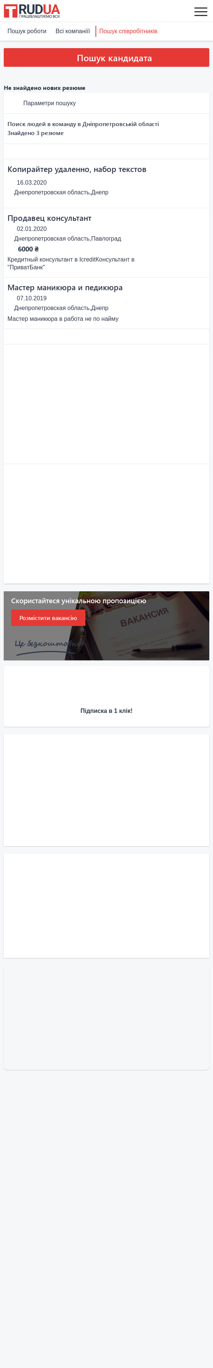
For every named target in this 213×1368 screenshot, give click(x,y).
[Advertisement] (106, 404)
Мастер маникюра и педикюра (65, 287)
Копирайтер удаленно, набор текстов (77, 168)
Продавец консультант (49, 217)
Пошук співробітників (128, 31)
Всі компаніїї (73, 31)
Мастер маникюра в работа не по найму (63, 319)
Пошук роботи (26, 31)
